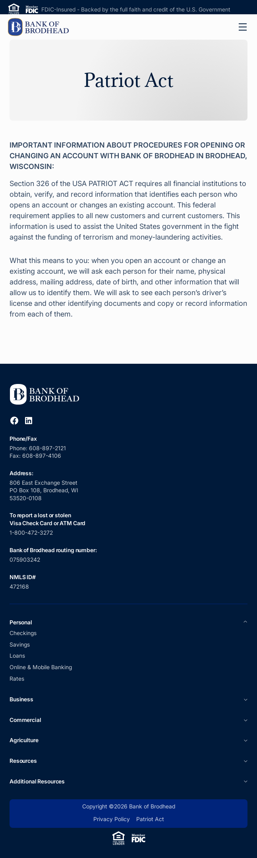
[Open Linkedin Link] (28, 420)
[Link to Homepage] (47, 394)
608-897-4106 (41, 455)
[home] (39, 27)
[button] (242, 27)
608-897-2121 (48, 448)
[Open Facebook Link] (14, 420)
